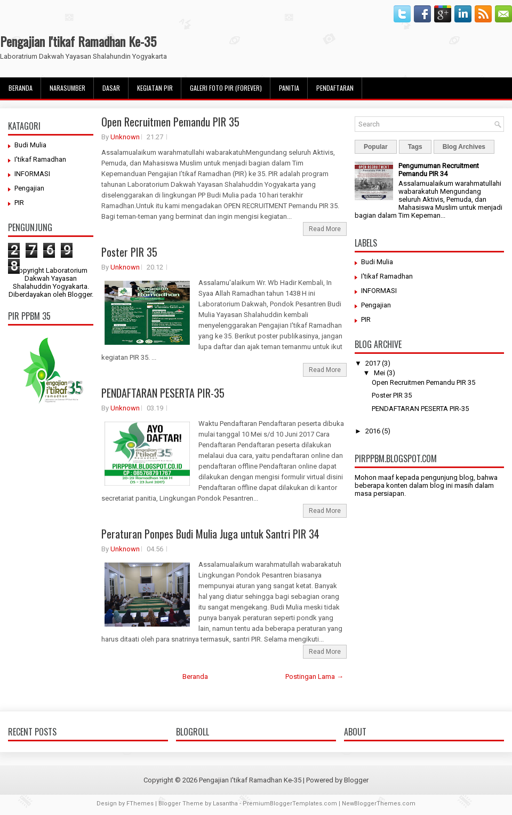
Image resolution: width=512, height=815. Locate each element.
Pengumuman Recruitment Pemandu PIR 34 (438, 170)
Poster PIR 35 (129, 252)
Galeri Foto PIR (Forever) (226, 87)
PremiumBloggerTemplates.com (290, 803)
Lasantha (225, 803)
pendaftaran (335, 87)
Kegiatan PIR (155, 87)
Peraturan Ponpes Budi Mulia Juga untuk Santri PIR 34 (210, 533)
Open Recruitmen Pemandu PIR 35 (170, 121)
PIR (19, 203)
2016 (372, 431)
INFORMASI (32, 174)
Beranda (21, 87)
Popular (376, 147)
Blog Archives (464, 147)
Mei (379, 373)
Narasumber (67, 87)
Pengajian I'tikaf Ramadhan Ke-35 (78, 41)
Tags (415, 147)
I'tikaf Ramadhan (40, 159)
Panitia (289, 87)
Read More (325, 229)
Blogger (80, 294)
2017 (372, 363)
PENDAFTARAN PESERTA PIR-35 (163, 392)
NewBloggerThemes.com (378, 803)
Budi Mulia (30, 145)
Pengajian (29, 188)
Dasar (111, 87)
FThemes (140, 803)
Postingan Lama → (314, 676)
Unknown (125, 137)
